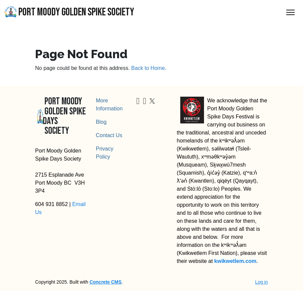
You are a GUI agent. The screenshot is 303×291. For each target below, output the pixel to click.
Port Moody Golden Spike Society (69, 12)
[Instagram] (144, 102)
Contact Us (109, 135)
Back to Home (148, 68)
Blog (101, 122)
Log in (261, 282)
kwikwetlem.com (235, 261)
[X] (152, 100)
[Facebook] (138, 102)
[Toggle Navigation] (290, 12)
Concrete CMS (106, 282)
